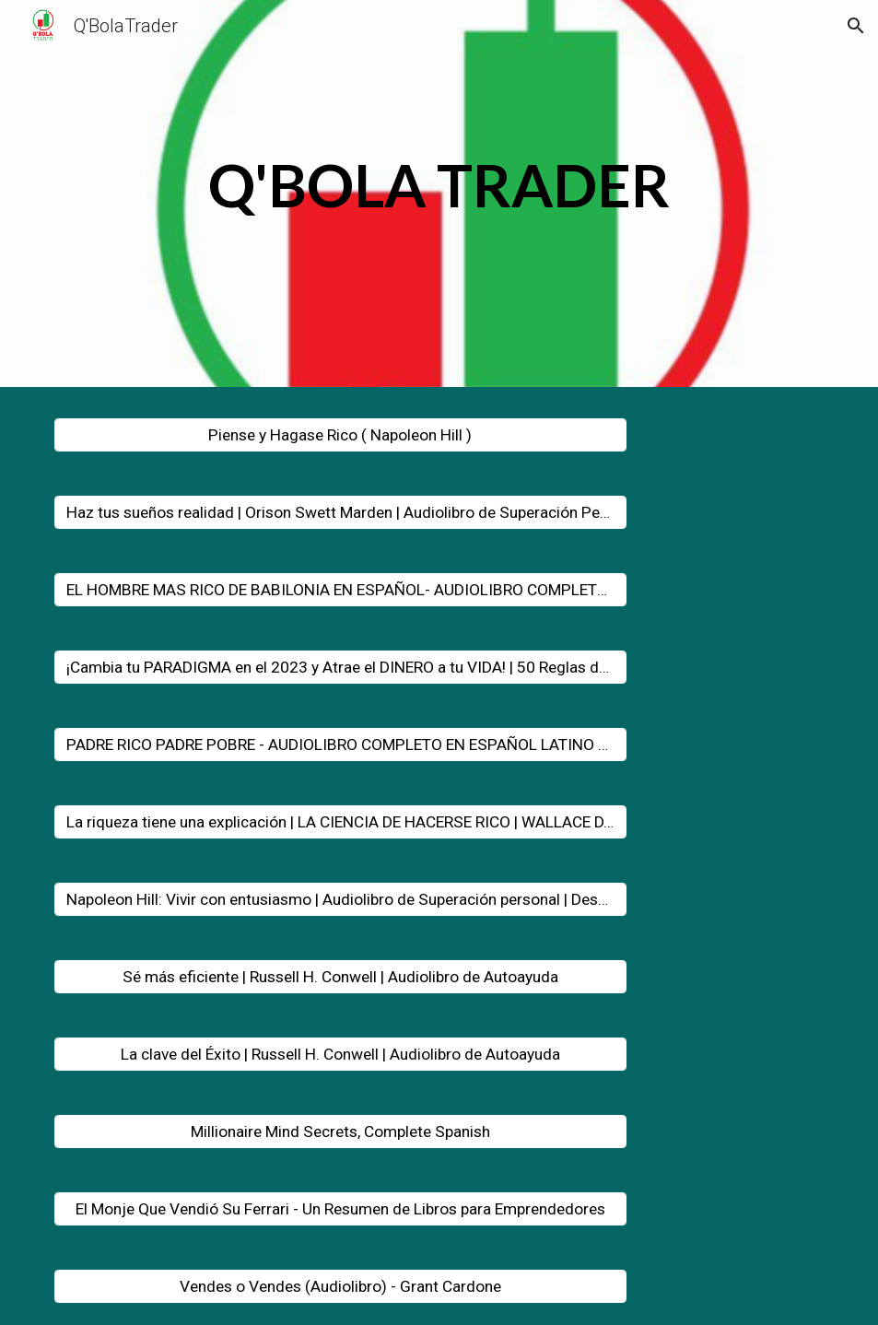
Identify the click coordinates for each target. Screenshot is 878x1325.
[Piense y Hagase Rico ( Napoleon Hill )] (340, 435)
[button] (856, 26)
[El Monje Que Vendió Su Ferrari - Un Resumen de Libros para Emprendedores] (340, 1209)
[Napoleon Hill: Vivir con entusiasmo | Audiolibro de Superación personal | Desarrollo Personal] (340, 900)
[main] (439, 198)
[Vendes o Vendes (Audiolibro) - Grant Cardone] (340, 1287)
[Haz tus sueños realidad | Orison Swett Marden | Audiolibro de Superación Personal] (340, 513)
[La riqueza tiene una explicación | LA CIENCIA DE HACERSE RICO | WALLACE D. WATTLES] (340, 822)
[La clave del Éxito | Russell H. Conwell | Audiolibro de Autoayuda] (340, 1054)
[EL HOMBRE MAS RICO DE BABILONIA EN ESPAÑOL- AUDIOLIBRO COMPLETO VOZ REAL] (340, 590)
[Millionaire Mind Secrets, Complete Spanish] (340, 1132)
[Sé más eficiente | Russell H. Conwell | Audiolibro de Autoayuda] (340, 977)
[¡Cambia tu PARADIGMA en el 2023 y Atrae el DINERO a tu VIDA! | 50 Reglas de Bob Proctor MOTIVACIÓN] (340, 667)
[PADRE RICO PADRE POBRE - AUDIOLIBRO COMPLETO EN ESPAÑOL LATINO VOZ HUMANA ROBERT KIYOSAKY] (340, 745)
